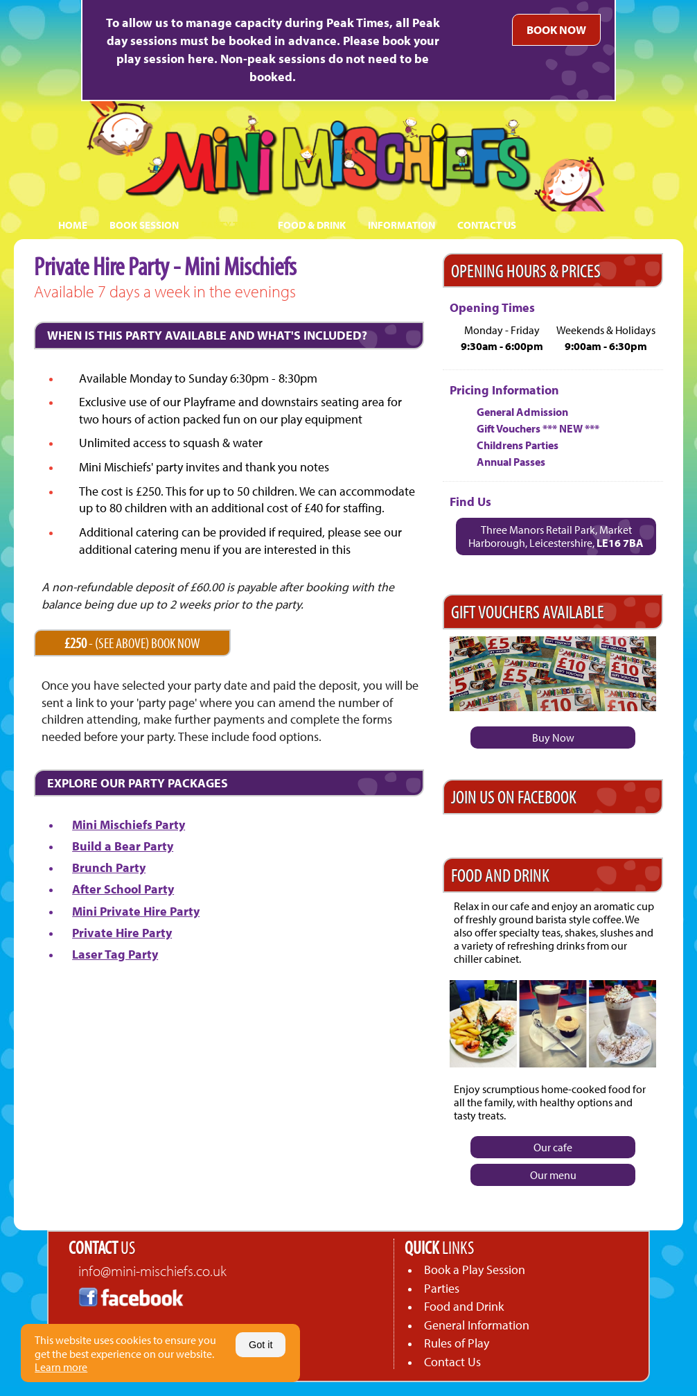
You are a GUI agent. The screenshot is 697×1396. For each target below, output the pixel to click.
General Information (476, 1325)
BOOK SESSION (144, 225)
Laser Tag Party (115, 954)
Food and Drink (464, 1306)
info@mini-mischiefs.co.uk (152, 1271)
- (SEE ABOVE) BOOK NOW (132, 643)
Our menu (553, 1175)
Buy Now (553, 737)
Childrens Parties (517, 445)
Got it (260, 1344)
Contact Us (452, 1362)
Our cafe (552, 1147)
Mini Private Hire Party (136, 911)
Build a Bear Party (122, 846)
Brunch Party (108, 867)
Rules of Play (456, 1343)
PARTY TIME (228, 225)
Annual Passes (511, 462)
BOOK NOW (556, 29)
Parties (441, 1288)
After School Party (123, 889)
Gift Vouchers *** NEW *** (538, 428)
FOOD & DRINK (312, 225)
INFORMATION (401, 225)
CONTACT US (486, 225)
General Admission (522, 412)
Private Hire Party (122, 933)
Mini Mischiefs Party (128, 824)
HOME (72, 225)
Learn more (61, 1367)
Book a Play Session (474, 1269)
